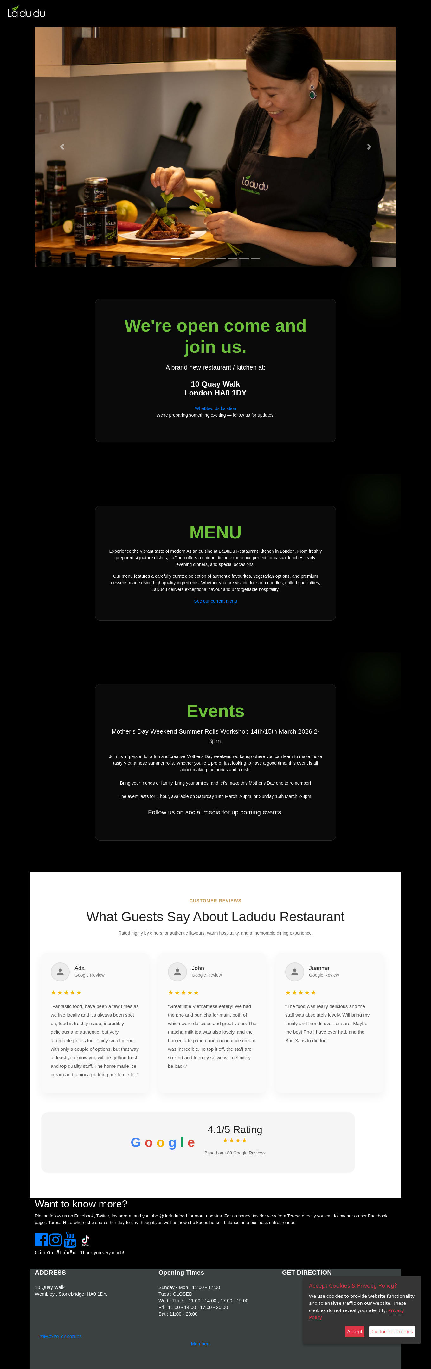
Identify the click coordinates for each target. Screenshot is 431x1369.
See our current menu (215, 601)
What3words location (215, 408)
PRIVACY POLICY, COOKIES (60, 1337)
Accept (355, 1332)
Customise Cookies (392, 1332)
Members (201, 1343)
